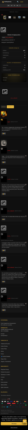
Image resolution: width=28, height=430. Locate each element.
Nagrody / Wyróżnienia (6, 361)
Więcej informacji (14, 427)
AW (17, 5)
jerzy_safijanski (9, 37)
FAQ (2, 379)
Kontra (2, 353)
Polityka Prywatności (5, 372)
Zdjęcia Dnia (3, 359)
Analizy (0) (3, 106)
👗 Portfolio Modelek (5, 356)
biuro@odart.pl (4, 335)
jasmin (8, 150)
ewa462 (9, 179)
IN (14, 5)
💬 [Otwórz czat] (24, 421)
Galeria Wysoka (4, 346)
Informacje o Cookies (5, 374)
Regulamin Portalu (5, 369)
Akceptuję (14, 423)
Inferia (2, 351)
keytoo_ (9, 236)
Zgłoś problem (4, 384)
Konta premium (4, 382)
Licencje (2, 377)
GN (11, 5)
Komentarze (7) (10, 106)
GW (8, 5)
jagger (8, 121)
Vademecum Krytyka (5, 343)
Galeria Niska (4, 348)
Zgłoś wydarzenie (4, 387)
